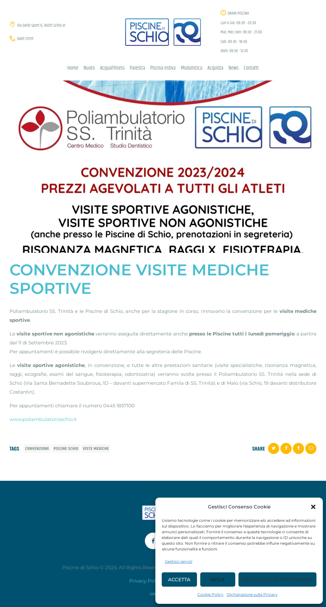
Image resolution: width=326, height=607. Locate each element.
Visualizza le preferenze (277, 579)
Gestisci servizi (178, 561)
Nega (217, 579)
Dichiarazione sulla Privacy (252, 594)
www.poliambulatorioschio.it (43, 419)
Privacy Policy (145, 581)
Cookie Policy (210, 594)
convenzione (37, 448)
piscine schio (66, 448)
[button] (313, 507)
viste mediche (96, 448)
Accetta (179, 579)
